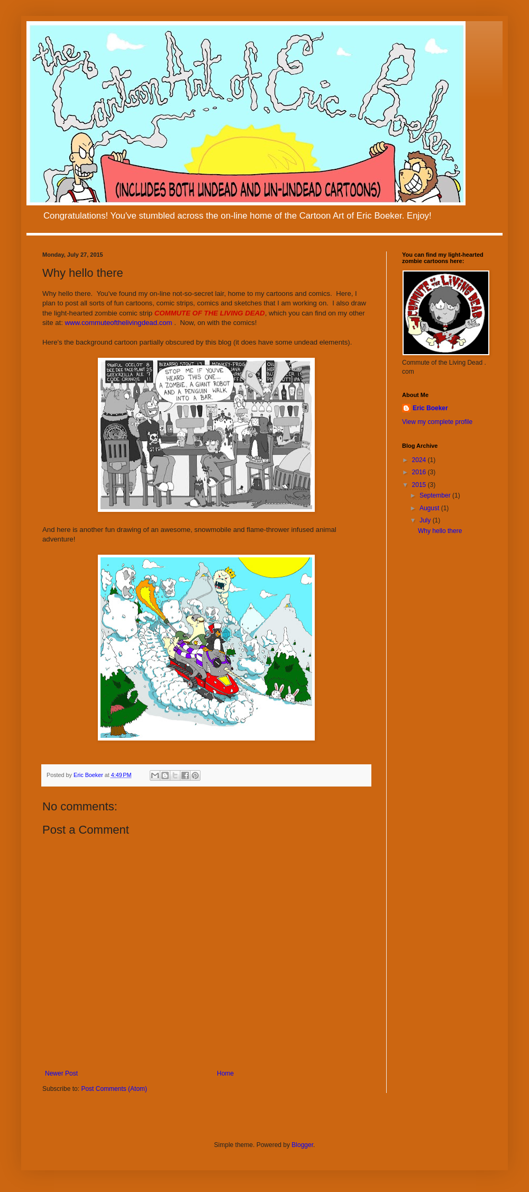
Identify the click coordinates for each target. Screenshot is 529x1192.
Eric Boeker (430, 408)
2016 (420, 472)
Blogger (302, 1145)
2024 (420, 460)
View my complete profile (437, 422)
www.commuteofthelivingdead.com (118, 323)
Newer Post (61, 1073)
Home (225, 1073)
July (426, 520)
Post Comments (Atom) (114, 1088)
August (430, 508)
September (435, 495)
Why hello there (440, 531)
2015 (420, 485)
